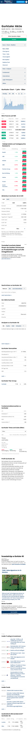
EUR (4, 198)
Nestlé (4, 151)
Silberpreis (5, 716)
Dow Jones (13, 711)
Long (24, 150)
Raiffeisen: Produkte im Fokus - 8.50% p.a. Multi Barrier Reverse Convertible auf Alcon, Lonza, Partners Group (18, 560)
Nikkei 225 (5, 712)
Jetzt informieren (6, 257)
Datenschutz (21, 696)
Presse (4, 698)
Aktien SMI (5, 709)
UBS (3, 155)
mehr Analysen (6, 309)
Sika (3, 188)
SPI (10, 709)
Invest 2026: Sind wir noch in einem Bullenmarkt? (17, 554)
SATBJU (23, 135)
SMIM (16, 709)
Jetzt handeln (14, 504)
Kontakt (5, 694)
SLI (13, 709)
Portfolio (5, 719)
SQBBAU (23, 138)
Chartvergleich (6, 57)
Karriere (5, 696)
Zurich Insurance (4, 184)
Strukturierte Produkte (8, 717)
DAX (20, 709)
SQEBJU (23, 127)
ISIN (13, 29)
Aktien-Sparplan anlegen (14, 36)
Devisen (9, 714)
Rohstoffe (17, 717)
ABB (3, 163)
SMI (15, 712)
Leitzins (4, 720)
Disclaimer (20, 698)
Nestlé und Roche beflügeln (17, 542)
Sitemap (5, 700)
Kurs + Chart (6, 48)
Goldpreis (20, 712)
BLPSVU (23, 124)
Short (24, 152)
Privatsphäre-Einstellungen (21, 702)
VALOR (3, 29)
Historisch (5, 65)
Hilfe (13, 694)
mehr (8, 198)
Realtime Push (6, 62)
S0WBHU (23, 121)
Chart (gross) (6, 51)
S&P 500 (11, 712)
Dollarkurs (15, 714)
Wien (3, 618)
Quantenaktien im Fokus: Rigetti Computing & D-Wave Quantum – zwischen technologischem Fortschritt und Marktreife (17, 567)
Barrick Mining (6, 172)
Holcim (4, 176)
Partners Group (6, 167)
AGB (19, 700)
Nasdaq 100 (20, 711)
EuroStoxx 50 (6, 711)
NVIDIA (4, 159)
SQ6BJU (23, 132)
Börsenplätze (6, 59)
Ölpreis (21, 719)
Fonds (10, 716)
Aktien (4, 714)
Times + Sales (6, 54)
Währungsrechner (13, 719)
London (4, 614)
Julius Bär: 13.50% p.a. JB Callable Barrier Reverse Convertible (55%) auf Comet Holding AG (17, 534)
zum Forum (4, 450)
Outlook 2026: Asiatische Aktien (15, 582)
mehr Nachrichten (7, 272)
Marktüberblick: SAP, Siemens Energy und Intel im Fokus (18, 539)
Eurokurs (21, 714)
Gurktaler (4, 348)
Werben (14, 696)
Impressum (21, 694)
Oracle (4, 180)
